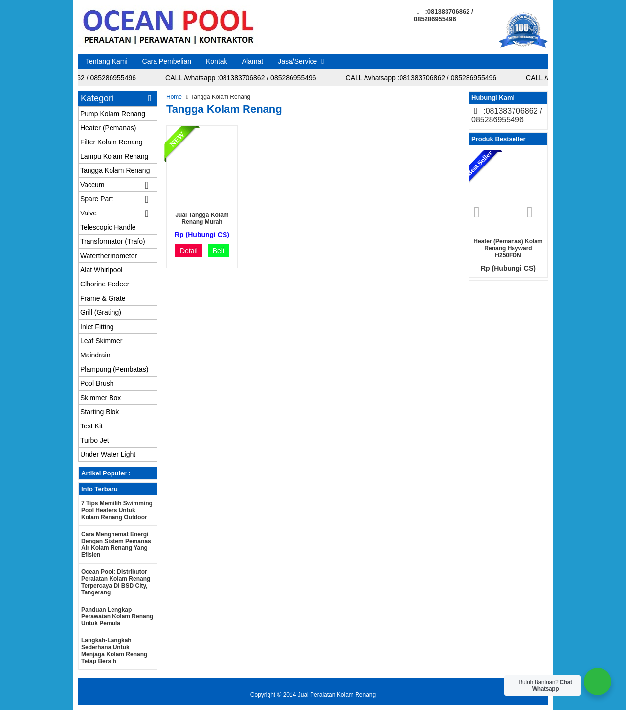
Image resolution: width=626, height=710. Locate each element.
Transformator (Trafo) (112, 241)
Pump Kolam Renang (112, 114)
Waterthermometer (108, 256)
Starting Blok (99, 412)
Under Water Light (107, 454)
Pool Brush (96, 383)
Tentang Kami (107, 61)
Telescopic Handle (108, 227)
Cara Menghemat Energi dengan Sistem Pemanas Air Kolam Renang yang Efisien (116, 544)
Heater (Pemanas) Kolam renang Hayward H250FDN (507, 248)
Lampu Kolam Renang (114, 156)
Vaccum (92, 185)
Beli (218, 251)
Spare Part (96, 199)
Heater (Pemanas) (108, 128)
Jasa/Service (297, 61)
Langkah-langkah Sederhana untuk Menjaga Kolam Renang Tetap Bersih (114, 650)
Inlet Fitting (96, 327)
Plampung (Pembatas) (114, 369)
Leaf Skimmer (101, 341)
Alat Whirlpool (101, 270)
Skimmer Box (100, 398)
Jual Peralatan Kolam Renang (337, 694)
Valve (88, 213)
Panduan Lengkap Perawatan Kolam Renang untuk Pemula (117, 616)
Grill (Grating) (100, 312)
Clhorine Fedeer (104, 284)
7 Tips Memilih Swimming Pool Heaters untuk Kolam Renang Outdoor (117, 510)
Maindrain (95, 355)
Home (174, 97)
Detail (189, 251)
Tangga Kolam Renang (115, 170)
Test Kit (91, 426)
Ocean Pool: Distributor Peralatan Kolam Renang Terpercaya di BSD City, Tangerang (115, 582)
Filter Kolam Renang (111, 142)
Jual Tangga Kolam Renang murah (201, 218)
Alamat (253, 61)
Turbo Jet (94, 440)
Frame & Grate (103, 298)
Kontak (216, 61)
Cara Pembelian (166, 61)
